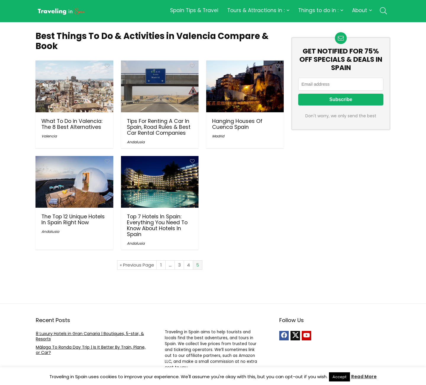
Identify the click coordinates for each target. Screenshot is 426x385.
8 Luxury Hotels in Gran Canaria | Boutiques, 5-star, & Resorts (90, 336)
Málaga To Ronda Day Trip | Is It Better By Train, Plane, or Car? (91, 349)
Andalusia (136, 141)
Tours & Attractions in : (256, 10)
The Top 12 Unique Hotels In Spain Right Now (73, 219)
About (359, 10)
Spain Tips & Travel (194, 10)
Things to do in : (318, 10)
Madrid (218, 136)
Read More (364, 376)
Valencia (49, 136)
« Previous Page (137, 265)
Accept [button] (339, 377)
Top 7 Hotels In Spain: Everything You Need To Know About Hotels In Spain (157, 225)
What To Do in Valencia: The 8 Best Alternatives (71, 124)
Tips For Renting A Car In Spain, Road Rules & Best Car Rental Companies (159, 127)
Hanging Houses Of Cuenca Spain (237, 124)
